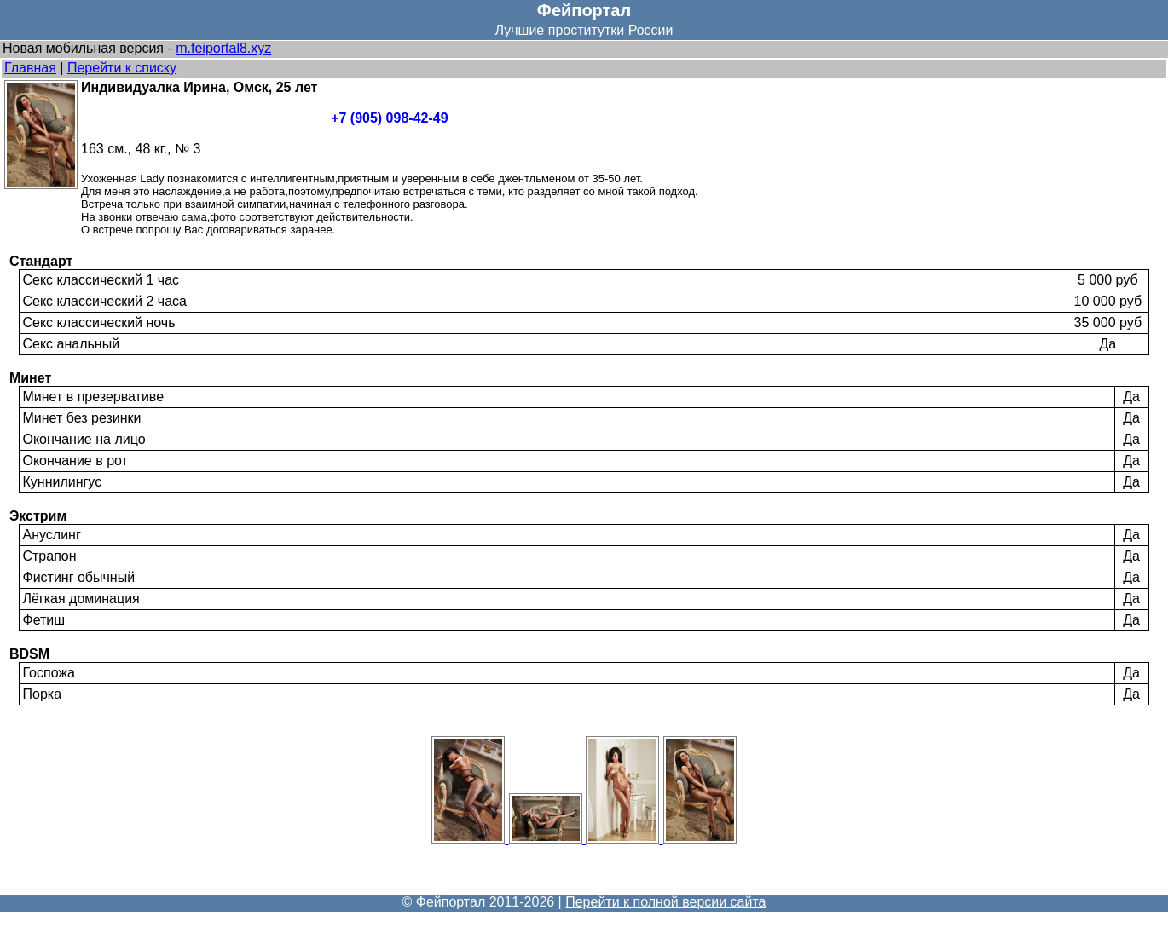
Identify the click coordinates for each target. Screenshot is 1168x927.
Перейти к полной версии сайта (665, 902)
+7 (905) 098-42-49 (389, 118)
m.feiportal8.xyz (223, 48)
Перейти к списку (121, 67)
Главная (30, 67)
